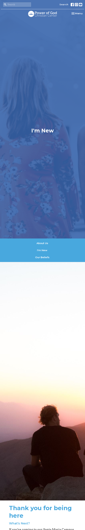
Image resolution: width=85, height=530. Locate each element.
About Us (42, 243)
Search (64, 4)
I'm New (42, 250)
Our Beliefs (42, 257)
